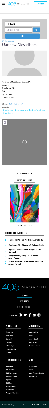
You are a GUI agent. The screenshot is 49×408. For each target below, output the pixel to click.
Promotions (32, 366)
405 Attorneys (11, 373)
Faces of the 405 (12, 393)
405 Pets (9, 383)
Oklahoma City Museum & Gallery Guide (26, 245)
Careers (9, 342)
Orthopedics (8, 41)
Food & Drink (33, 339)
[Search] (36, 29)
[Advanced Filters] (22, 36)
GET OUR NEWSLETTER (24, 173)
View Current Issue (24, 180)
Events (30, 336)
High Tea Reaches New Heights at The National (24, 250)
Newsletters (25, 301)
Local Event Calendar (36, 373)
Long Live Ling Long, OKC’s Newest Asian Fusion (23, 256)
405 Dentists (10, 370)
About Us (9, 332)
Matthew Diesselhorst (20, 45)
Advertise (9, 336)
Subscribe (40, 3)
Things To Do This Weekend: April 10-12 (25, 240)
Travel (30, 370)
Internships (10, 346)
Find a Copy (32, 376)
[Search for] (18, 29)
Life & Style (32, 342)
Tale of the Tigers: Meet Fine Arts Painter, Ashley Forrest (26, 262)
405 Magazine (13, 405)
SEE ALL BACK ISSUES (24, 225)
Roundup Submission (25, 307)
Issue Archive (33, 332)
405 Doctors (10, 366)
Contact (9, 339)
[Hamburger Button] (3, 3)
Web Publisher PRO (39, 405)
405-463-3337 (16, 104)
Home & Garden (34, 346)
